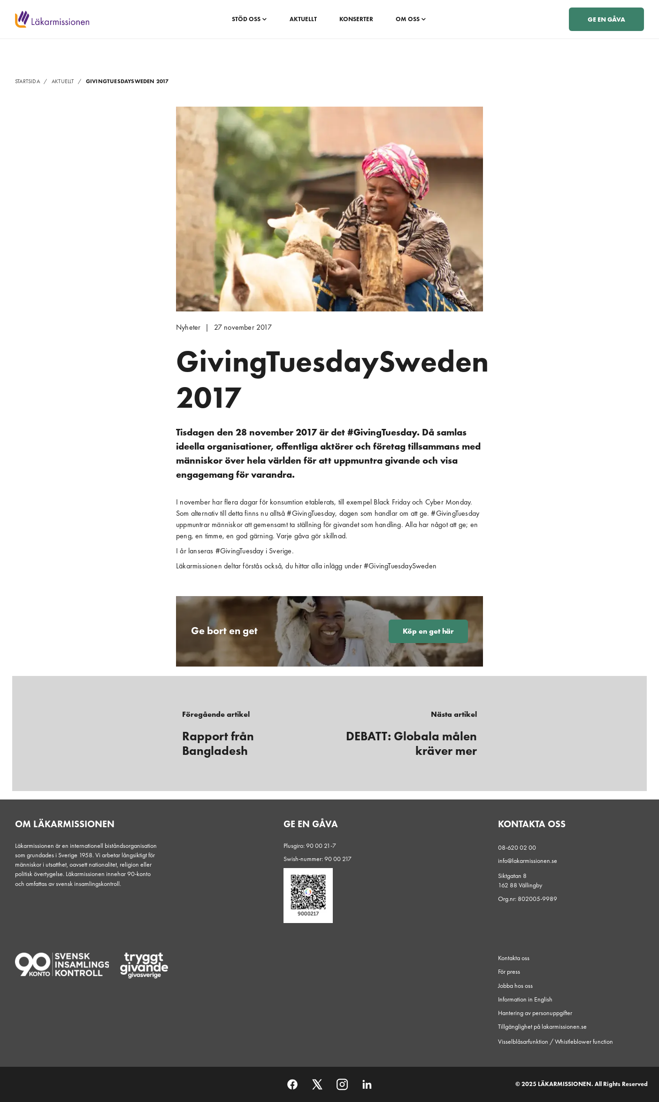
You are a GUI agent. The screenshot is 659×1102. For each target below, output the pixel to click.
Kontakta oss (513, 958)
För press (509, 971)
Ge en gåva (606, 19)
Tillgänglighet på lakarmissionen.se (542, 1026)
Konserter (356, 19)
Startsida (32, 81)
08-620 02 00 (517, 847)
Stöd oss (249, 19)
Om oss (411, 19)
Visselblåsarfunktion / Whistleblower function (555, 1041)
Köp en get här (428, 631)
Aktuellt (303, 19)
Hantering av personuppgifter (535, 1013)
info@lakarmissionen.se (527, 860)
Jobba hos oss (515, 985)
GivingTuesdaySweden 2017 (127, 81)
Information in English (525, 999)
